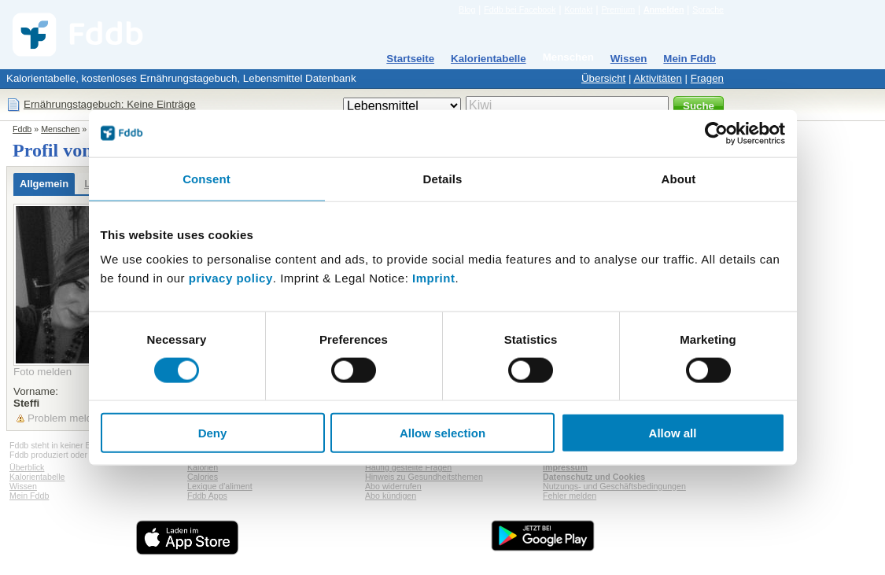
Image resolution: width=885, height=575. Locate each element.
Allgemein (44, 184)
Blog (467, 9)
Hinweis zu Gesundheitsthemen (424, 476)
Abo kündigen (390, 495)
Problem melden (66, 418)
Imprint (433, 278)
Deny (212, 433)
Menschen (568, 57)
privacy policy (231, 278)
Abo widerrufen (393, 486)
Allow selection (442, 433)
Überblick (26, 467)
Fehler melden (569, 495)
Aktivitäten (657, 78)
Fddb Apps (207, 495)
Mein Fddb (689, 59)
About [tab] (679, 178)
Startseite (410, 59)
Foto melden (42, 372)
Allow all (673, 433)
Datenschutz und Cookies (594, 476)
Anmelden (663, 9)
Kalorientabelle (488, 59)
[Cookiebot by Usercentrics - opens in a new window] (716, 133)
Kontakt (578, 9)
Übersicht (603, 78)
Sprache (708, 9)
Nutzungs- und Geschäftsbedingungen (614, 486)
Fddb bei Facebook (519, 9)
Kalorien (202, 467)
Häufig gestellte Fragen (408, 467)
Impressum (565, 467)
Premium (618, 9)
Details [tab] (443, 178)
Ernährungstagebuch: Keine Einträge (110, 104)
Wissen (628, 59)
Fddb (22, 129)
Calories (202, 476)
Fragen (707, 78)
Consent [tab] (206, 178)
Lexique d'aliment (220, 486)
